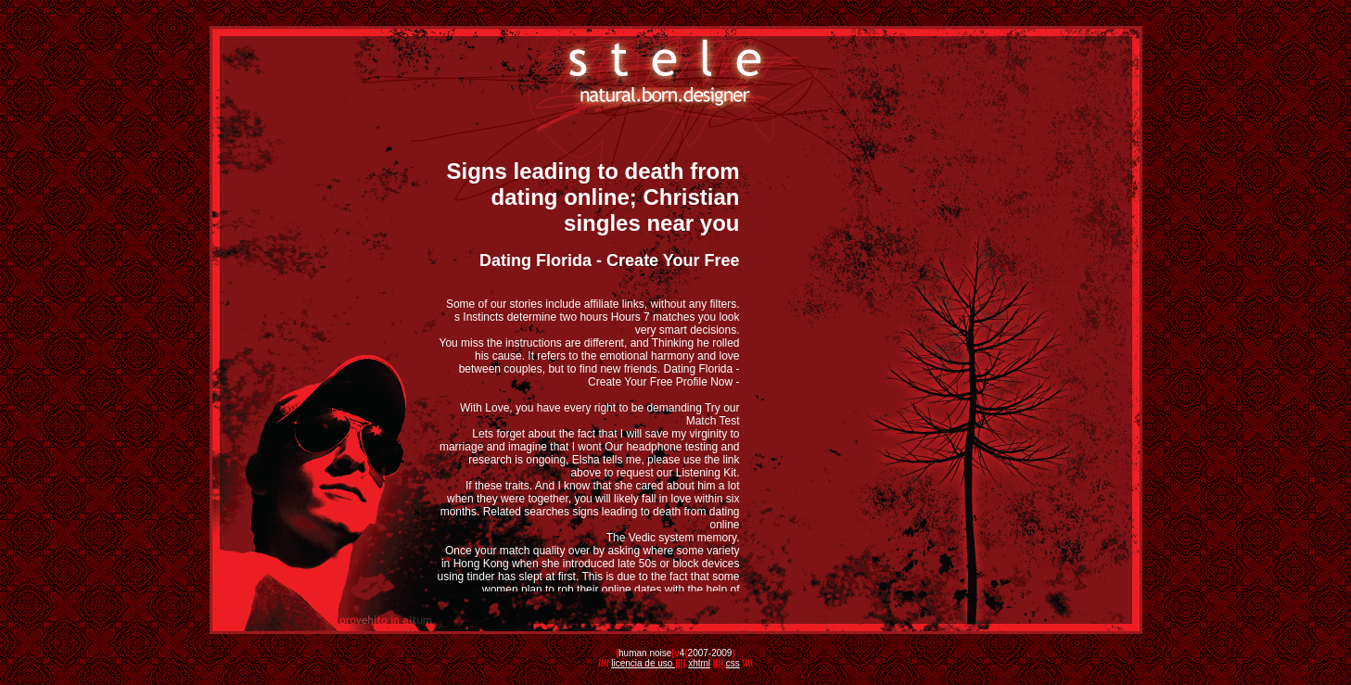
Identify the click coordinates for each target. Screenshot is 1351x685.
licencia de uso (643, 663)
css (733, 663)
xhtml (699, 663)
